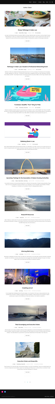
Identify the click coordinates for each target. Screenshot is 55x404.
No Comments (38, 32)
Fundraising (21, 110)
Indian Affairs (21, 32)
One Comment (38, 72)
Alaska (16, 186)
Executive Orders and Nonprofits (27, 366)
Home (47, 2)
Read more (28, 40)
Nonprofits (26, 110)
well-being (24, 147)
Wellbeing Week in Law (27, 144)
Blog (44, 2)
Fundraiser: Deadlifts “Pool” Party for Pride (27, 107)
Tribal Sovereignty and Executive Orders (27, 330)
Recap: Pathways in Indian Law (27, 29)
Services (35, 2)
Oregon (25, 32)
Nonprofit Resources (27, 220)
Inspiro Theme (47, 402)
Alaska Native (20, 186)
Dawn (17, 32)
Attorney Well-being (27, 256)
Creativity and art (27, 293)
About (30, 2)
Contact (39, 2)
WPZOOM (52, 402)
